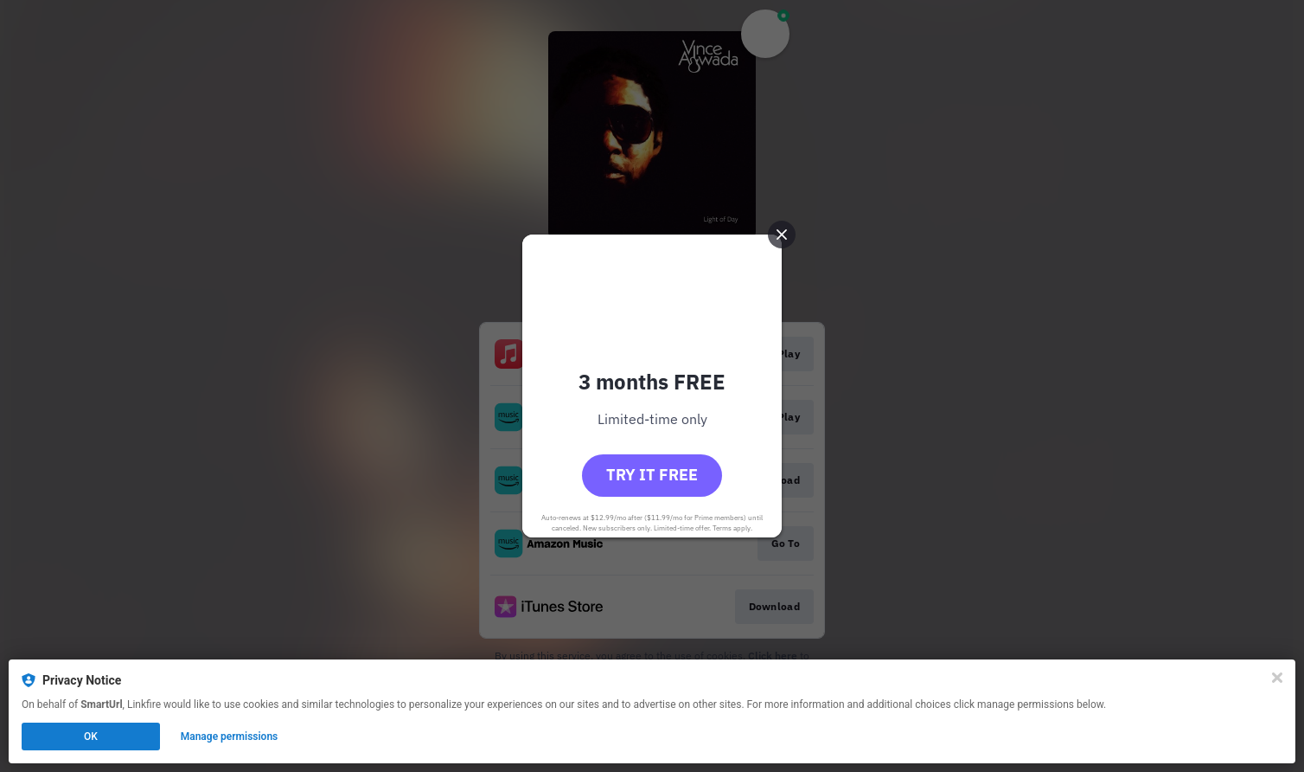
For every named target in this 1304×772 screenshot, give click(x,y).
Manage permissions (229, 736)
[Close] (1277, 678)
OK (91, 736)
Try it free (652, 475)
